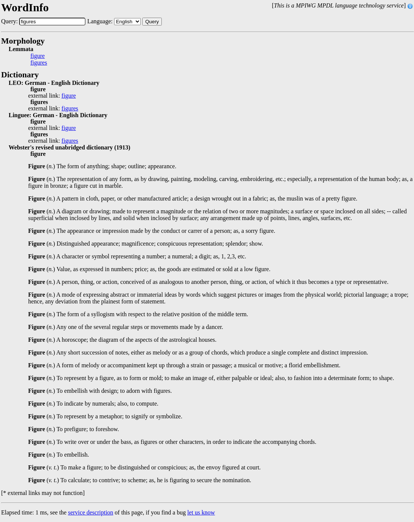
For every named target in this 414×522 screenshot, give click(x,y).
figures (38, 63)
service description (90, 512)
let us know (201, 512)
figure (37, 56)
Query (152, 21)
